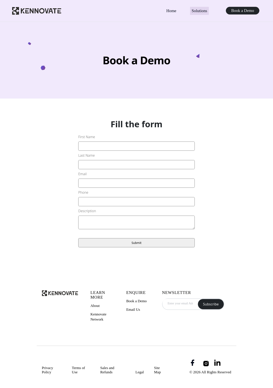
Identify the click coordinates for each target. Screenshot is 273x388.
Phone (83, 192)
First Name (86, 137)
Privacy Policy (47, 370)
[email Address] (180, 303)
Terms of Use (78, 370)
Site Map (157, 370)
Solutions (199, 11)
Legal (139, 372)
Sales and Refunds (107, 370)
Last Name (86, 155)
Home (171, 11)
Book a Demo (242, 10)
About (95, 306)
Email (82, 174)
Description (87, 211)
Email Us (133, 310)
